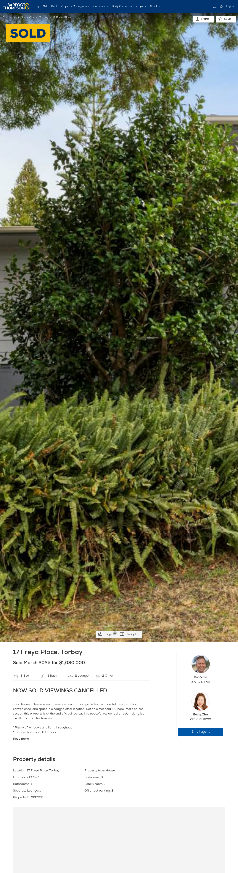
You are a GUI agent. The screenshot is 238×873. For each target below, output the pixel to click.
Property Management (75, 6)
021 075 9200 (200, 719)
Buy (37, 6)
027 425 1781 (200, 682)
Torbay (43, 17)
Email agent (201, 731)
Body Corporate (122, 6)
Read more (21, 739)
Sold (5, 17)
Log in (230, 6)
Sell (45, 6)
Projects (141, 6)
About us (154, 6)
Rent (54, 6)
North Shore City (23, 17)
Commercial (100, 6)
